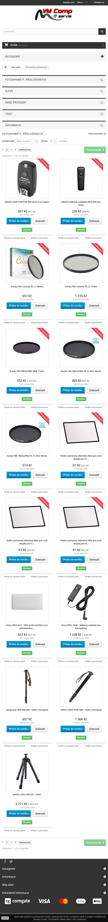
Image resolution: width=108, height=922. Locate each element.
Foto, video (16, 67)
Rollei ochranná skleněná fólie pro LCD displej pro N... (81, 542)
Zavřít (5, 918)
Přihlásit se (99, 2)
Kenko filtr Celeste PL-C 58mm (27, 286)
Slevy (9, 91)
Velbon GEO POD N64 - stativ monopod (81, 710)
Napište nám (68, 2)
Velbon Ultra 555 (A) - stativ (27, 794)
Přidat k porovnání (39, 238)
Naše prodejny (15, 102)
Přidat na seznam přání (14, 238)
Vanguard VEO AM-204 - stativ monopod (27, 710)
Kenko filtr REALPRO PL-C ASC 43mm (81, 371)
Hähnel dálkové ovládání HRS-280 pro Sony (81, 203)
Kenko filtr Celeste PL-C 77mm (81, 286)
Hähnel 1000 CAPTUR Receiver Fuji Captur (27, 202)
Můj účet (8, 884)
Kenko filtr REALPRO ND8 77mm (27, 371)
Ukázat (44, 141)
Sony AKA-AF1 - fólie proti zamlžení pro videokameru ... (27, 626)
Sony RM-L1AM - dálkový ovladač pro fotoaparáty (81, 626)
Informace (13, 125)
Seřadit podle (8, 141)
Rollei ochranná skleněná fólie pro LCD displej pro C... (81, 457)
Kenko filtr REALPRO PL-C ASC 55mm (27, 456)
